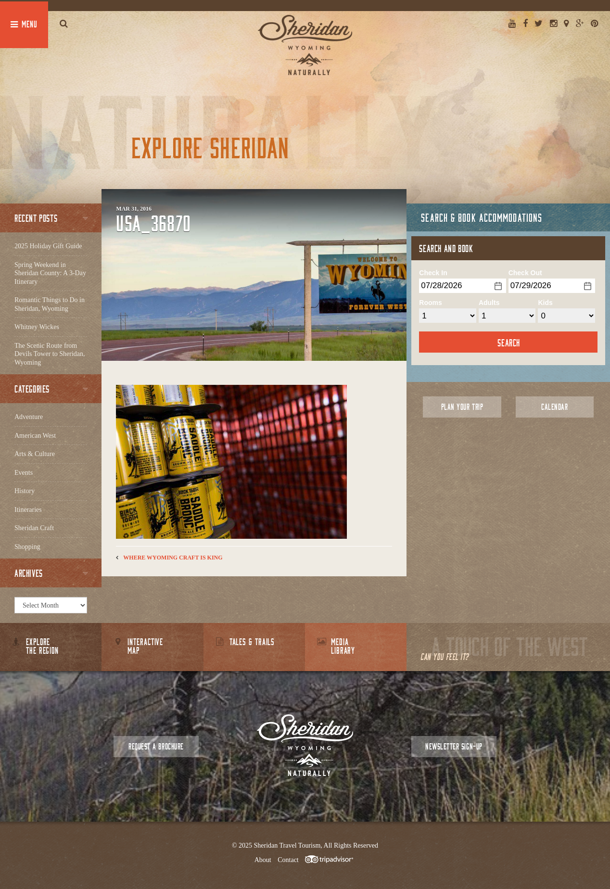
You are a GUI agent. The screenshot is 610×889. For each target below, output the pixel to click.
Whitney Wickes (36, 326)
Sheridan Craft (34, 528)
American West (35, 435)
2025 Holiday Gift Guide (48, 246)
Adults (489, 302)
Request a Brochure (155, 746)
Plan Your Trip (462, 407)
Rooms (430, 302)
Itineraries (28, 509)
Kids (545, 302)
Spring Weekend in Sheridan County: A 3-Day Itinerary (50, 273)
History (24, 491)
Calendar (554, 407)
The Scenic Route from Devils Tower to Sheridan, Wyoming (49, 354)
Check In (433, 273)
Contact (288, 860)
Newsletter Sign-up (453, 746)
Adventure (28, 416)
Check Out (525, 273)
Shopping (27, 546)
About (262, 860)
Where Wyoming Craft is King (172, 557)
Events (23, 472)
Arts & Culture (34, 453)
